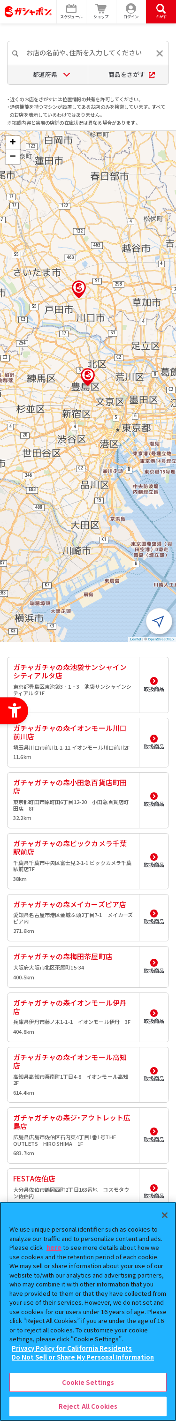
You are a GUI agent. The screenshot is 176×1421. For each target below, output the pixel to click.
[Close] (164, 1215)
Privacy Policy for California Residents (72, 1348)
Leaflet (135, 639)
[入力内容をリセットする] (159, 53)
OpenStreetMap (161, 639)
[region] (88, 1311)
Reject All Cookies (88, 1406)
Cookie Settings (88, 1382)
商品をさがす (131, 74)
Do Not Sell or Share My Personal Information (83, 1357)
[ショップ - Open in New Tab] (101, 11)
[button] (88, 377)
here (53, 1247)
